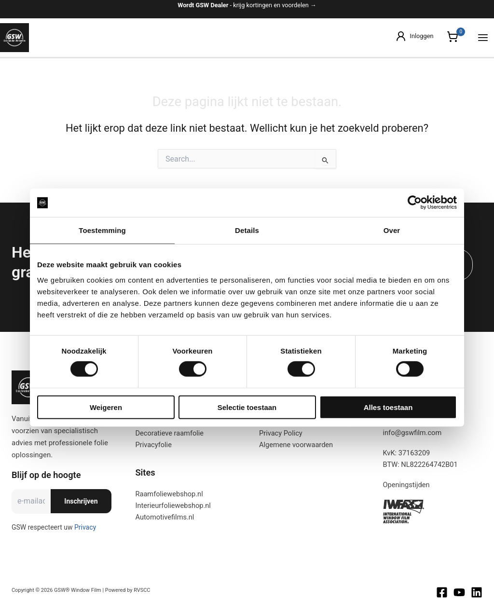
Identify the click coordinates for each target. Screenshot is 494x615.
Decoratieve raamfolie (170, 433)
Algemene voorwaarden (296, 444)
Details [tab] (247, 230)
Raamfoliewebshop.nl (169, 494)
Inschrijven (80, 501)
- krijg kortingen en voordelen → (247, 5)
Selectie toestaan (247, 407)
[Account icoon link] (414, 36)
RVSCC (142, 590)
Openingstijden (406, 484)
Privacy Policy (280, 433)
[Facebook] (442, 592)
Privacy (85, 527)
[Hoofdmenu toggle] (483, 38)
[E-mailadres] (31, 501)
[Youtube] (459, 592)
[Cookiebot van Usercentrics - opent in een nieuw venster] (414, 202)
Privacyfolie (154, 444)
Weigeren (106, 407)
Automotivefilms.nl (165, 517)
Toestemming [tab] (102, 230)
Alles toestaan (388, 407)
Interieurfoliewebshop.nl (173, 505)
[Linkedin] (476, 592)
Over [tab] (392, 230)
